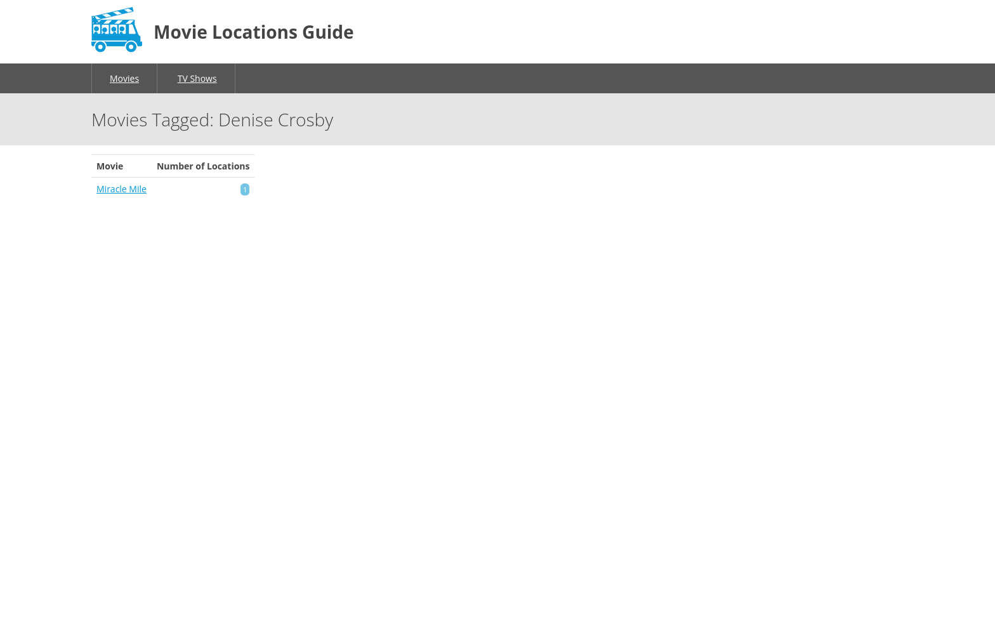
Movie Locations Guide (254, 32)
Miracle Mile (121, 189)
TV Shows (197, 78)
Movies (124, 78)
